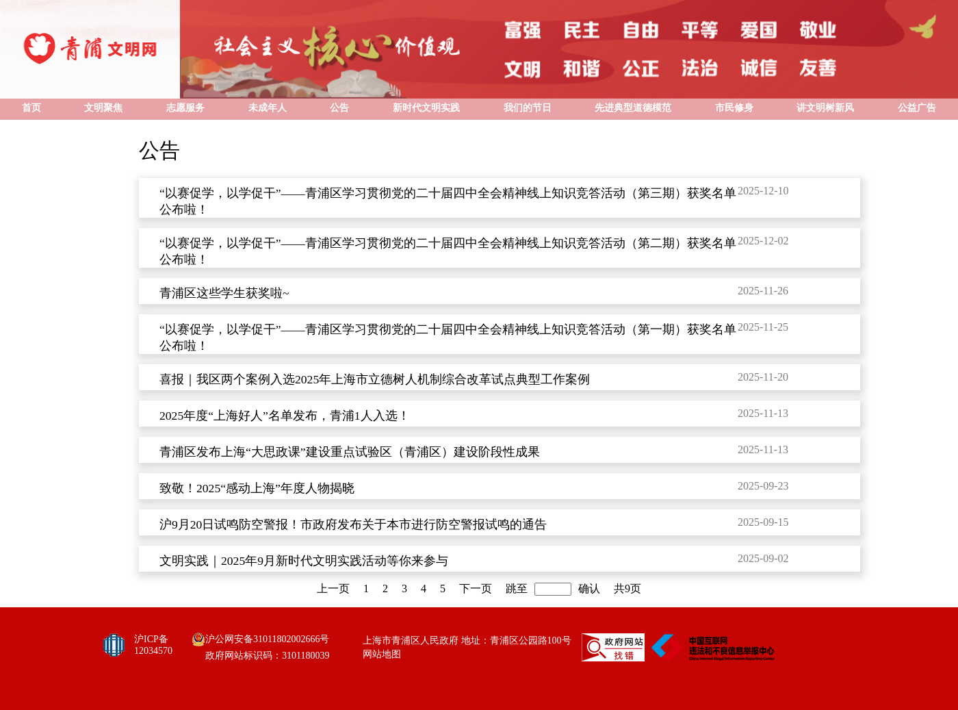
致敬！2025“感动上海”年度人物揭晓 (256, 488)
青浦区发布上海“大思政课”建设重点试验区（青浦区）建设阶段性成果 (349, 452)
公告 (159, 150)
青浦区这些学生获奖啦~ (224, 293)
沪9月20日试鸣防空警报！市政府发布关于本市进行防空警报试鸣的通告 (353, 524)
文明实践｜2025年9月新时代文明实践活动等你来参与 (303, 561)
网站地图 (382, 654)
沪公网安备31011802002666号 (267, 639)
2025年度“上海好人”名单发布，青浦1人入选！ (284, 415)
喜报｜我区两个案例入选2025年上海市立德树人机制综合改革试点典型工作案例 (374, 379)
